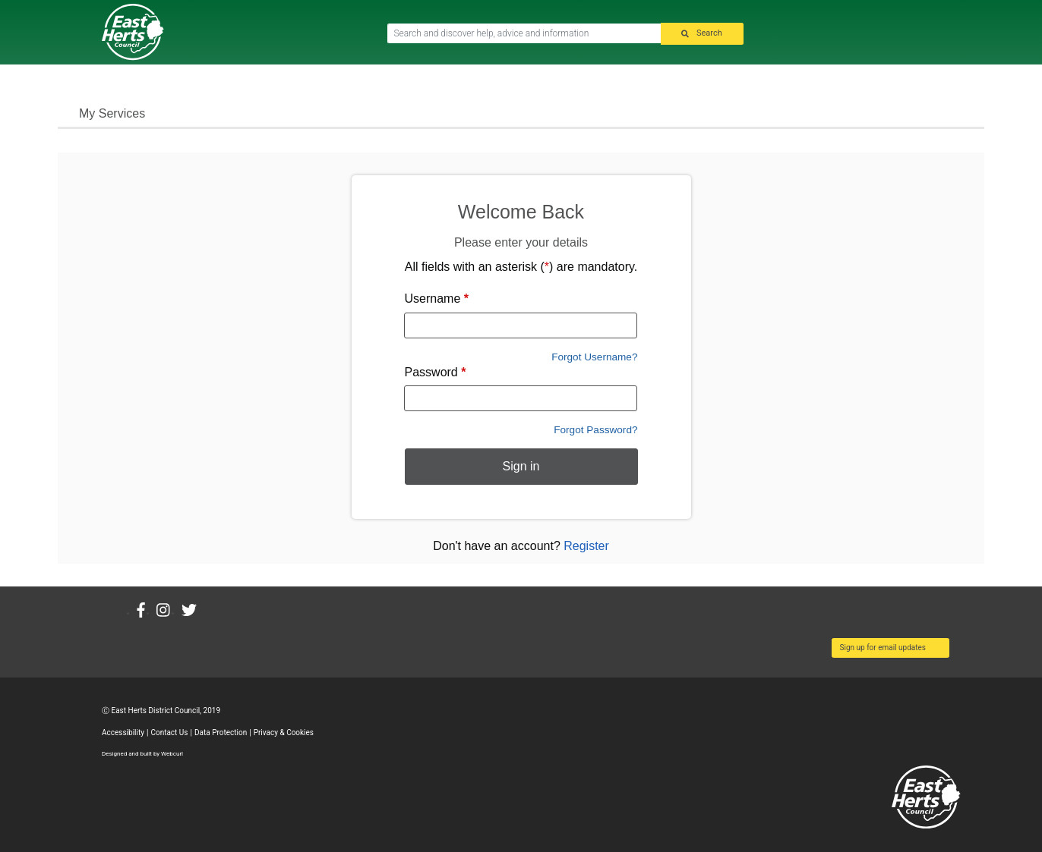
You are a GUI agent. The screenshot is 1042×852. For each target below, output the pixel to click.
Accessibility (123, 732)
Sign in (521, 466)
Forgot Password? (595, 429)
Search (709, 34)
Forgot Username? (594, 357)
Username (437, 298)
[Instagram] (169, 611)
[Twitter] (195, 611)
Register (586, 545)
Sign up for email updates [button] (883, 647)
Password (435, 372)
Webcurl (172, 753)
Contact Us (169, 732)
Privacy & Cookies (284, 732)
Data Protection (220, 732)
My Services (112, 113)
